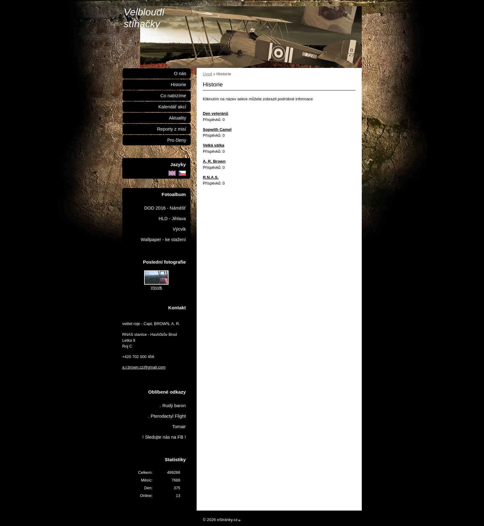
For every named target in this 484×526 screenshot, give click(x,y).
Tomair (179, 426)
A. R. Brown (214, 161)
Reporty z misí (171, 129)
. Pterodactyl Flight (167, 416)
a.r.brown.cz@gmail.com (143, 367)
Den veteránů (215, 113)
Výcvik (179, 229)
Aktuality (177, 117)
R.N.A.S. (211, 177)
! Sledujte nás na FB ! (164, 437)
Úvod (207, 74)
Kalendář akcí (172, 106)
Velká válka (213, 145)
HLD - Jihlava (172, 218)
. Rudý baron (173, 405)
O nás (180, 73)
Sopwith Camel (217, 129)
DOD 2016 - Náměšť (165, 208)
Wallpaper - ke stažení (163, 239)
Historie (178, 84)
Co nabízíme (173, 95)
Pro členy (176, 140)
